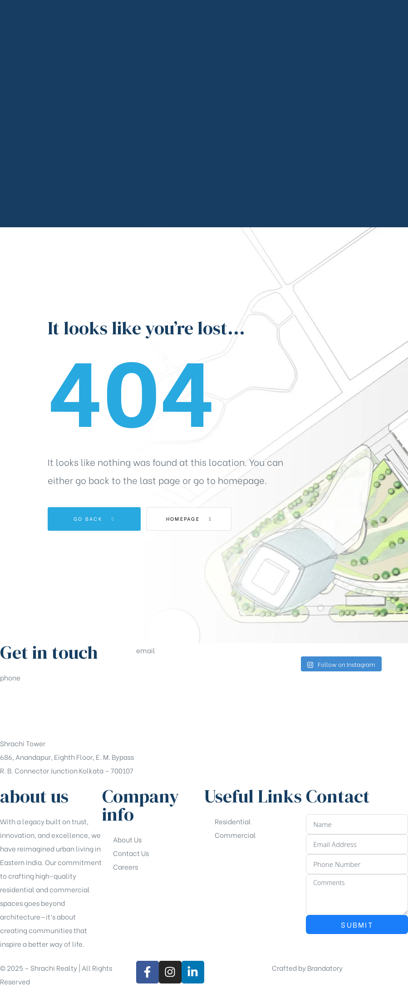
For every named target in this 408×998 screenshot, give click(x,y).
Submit (357, 924)
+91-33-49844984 (30, 710)
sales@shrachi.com (168, 683)
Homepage (195, 518)
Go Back (94, 518)
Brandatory (325, 968)
